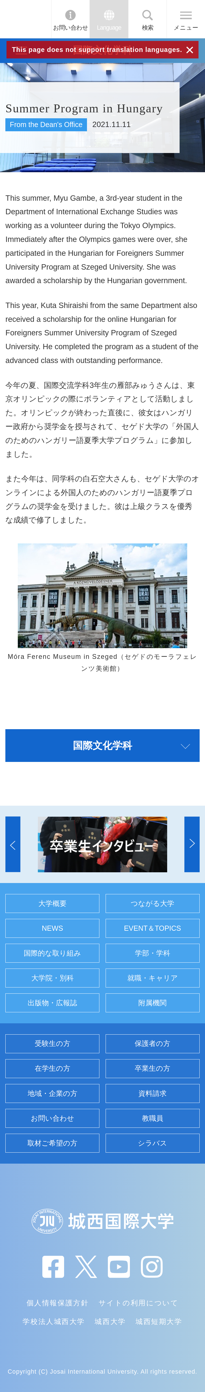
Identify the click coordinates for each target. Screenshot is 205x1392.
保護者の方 (152, 1043)
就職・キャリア (152, 978)
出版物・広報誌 (52, 1003)
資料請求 (152, 1093)
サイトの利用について (138, 1303)
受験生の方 (52, 1043)
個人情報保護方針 (58, 1303)
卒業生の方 (152, 1068)
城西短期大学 (159, 1321)
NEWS (52, 928)
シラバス (152, 1143)
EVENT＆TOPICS (152, 928)
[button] (12, 844)
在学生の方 (52, 1068)
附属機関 (152, 1003)
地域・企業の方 (52, 1093)
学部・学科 (152, 953)
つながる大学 (152, 903)
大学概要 (52, 903)
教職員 (152, 1118)
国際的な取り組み (52, 953)
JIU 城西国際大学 (25, 19)
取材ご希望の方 (52, 1143)
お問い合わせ (70, 27)
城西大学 (110, 1321)
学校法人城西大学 (54, 1321)
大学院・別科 (52, 978)
